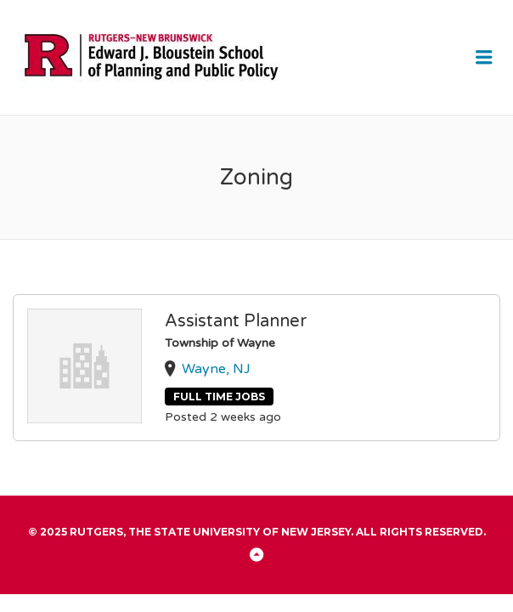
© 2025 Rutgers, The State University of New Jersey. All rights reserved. (257, 531)
